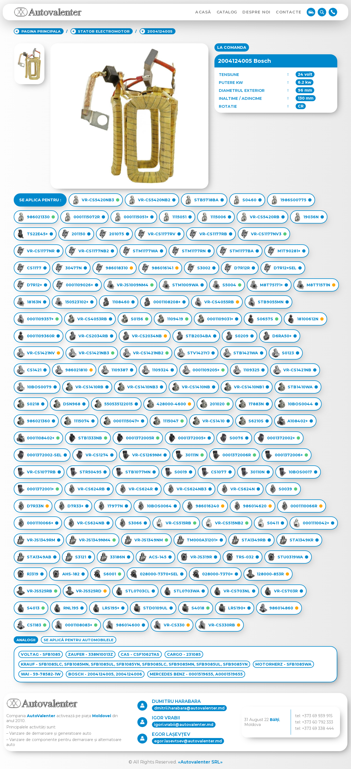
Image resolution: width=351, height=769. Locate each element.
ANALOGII (25, 640)
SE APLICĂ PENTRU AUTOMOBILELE (79, 640)
